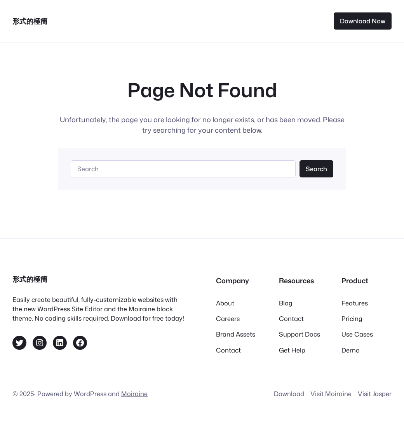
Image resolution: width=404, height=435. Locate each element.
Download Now (362, 20)
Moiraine (134, 393)
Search (316, 168)
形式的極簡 (29, 21)
